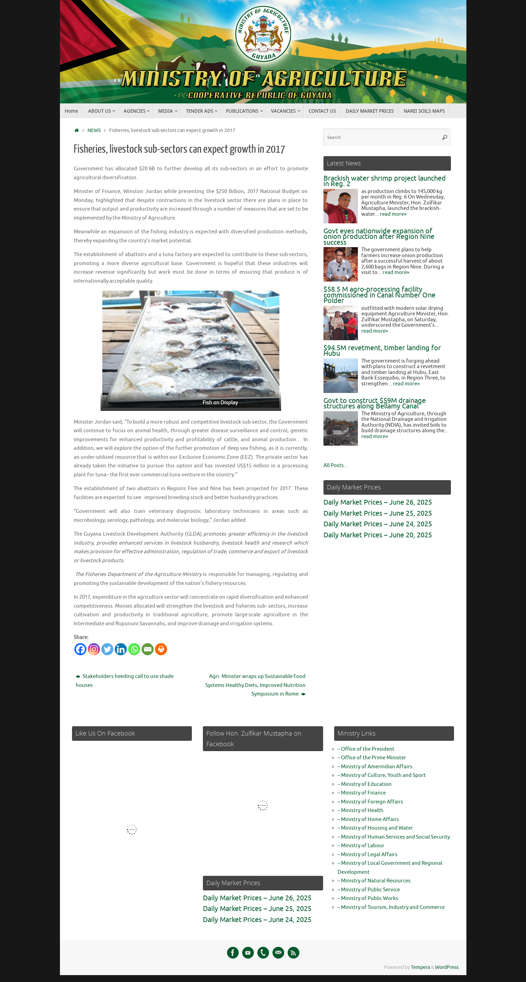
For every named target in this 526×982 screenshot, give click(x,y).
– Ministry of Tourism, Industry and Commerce (391, 907)
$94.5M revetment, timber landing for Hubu (382, 351)
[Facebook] (80, 649)
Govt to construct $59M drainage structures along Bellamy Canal (374, 403)
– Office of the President (366, 749)
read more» (393, 214)
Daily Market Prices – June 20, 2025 (377, 535)
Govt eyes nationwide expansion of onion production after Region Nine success (378, 237)
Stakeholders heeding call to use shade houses (125, 681)
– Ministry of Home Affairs (368, 819)
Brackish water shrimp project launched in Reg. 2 (384, 181)
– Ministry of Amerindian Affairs (375, 766)
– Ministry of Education (365, 784)
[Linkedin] (121, 649)
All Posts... (335, 465)
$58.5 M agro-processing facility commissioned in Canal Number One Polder (379, 295)
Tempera (420, 967)
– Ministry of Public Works (368, 898)
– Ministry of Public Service (369, 890)
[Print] (161, 649)
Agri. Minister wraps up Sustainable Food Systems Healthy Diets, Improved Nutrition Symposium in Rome (255, 685)
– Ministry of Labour (361, 845)
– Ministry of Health (360, 810)
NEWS (94, 130)
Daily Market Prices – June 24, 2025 (377, 524)
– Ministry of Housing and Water (375, 828)
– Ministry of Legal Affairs (368, 854)
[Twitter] (107, 649)
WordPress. (447, 967)
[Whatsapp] (134, 649)
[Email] (148, 649)
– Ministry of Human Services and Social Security (394, 837)
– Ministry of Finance (362, 793)
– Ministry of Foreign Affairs (370, 802)
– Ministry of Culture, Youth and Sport (382, 775)
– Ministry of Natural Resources (374, 881)
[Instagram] (94, 649)
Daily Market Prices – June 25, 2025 (377, 513)
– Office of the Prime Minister (372, 758)
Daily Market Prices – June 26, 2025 (377, 502)
